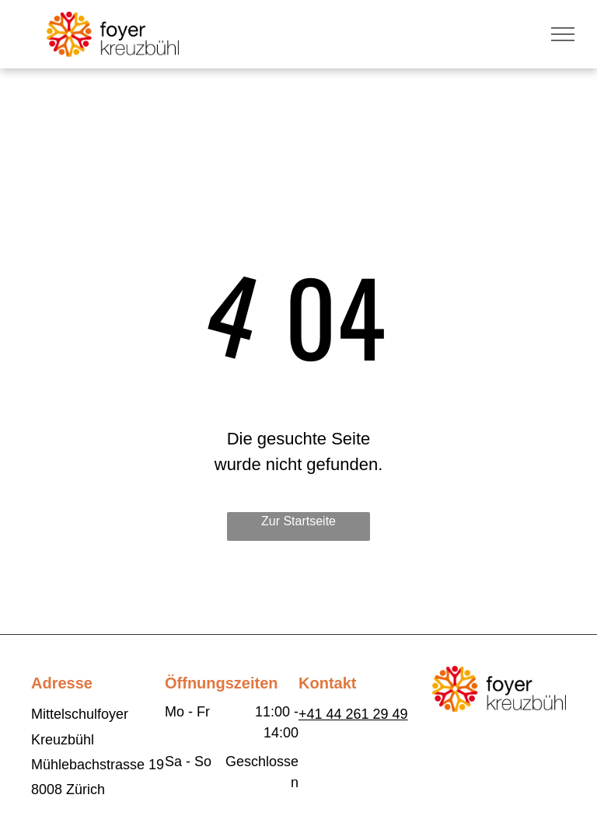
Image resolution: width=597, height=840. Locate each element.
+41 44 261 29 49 (353, 714)
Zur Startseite (298, 521)
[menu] (563, 34)
